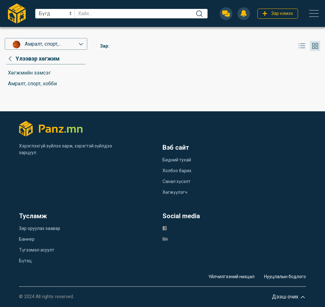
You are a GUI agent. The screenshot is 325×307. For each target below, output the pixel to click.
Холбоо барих (176, 170)
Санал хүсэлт (176, 181)
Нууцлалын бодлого (285, 276)
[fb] (164, 228)
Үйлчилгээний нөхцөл (232, 276)
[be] (165, 238)
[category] (33, 58)
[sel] (55, 13)
